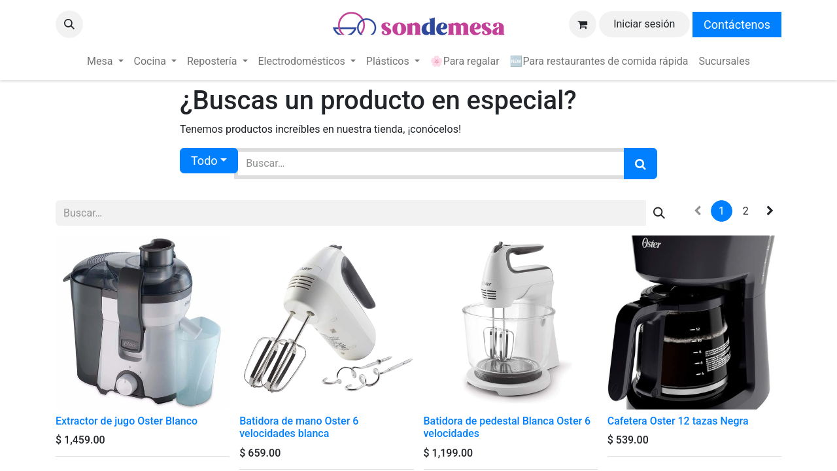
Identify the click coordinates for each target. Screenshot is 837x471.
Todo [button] (204, 160)
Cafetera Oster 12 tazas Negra (678, 421)
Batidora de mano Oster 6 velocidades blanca (298, 427)
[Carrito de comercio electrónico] (582, 24)
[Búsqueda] (640, 163)
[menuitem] (105, 61)
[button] (69, 24)
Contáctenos (737, 24)
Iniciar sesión (644, 24)
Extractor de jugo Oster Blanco (126, 421)
